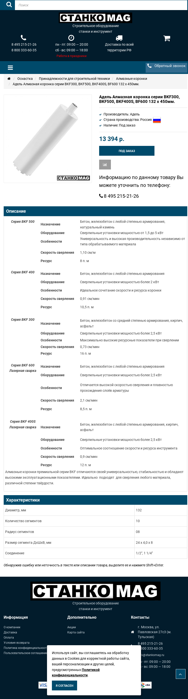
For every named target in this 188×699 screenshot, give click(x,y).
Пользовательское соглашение (25, 653)
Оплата (9, 637)
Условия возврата (17, 642)
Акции (71, 627)
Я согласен (64, 685)
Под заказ (127, 151)
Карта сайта (76, 632)
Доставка (10, 632)
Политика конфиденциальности (26, 648)
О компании (12, 627)
